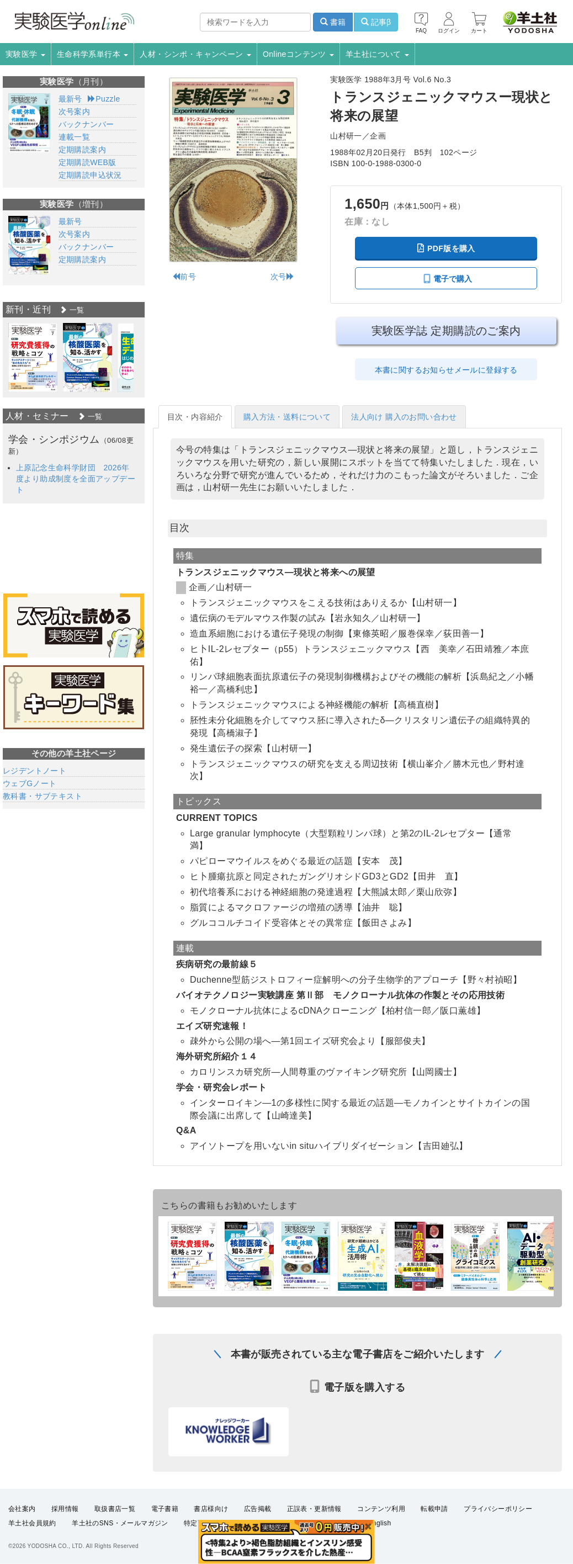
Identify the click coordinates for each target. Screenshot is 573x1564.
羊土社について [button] (377, 54)
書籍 (333, 22)
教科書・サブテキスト (42, 796)
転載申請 (434, 1509)
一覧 (72, 310)
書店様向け (211, 1509)
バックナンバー (86, 124)
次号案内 (75, 111)
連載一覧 (75, 136)
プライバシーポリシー (498, 1509)
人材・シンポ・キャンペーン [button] (195, 54)
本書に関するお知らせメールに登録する (446, 369)
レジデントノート (34, 770)
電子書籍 (165, 1509)
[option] (32, 357)
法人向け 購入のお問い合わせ (404, 416)
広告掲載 (258, 1509)
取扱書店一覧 (114, 1509)
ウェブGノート (30, 783)
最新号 (70, 98)
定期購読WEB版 (87, 162)
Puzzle (104, 98)
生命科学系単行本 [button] (93, 54)
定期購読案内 (82, 149)
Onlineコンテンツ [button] (298, 54)
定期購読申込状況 (90, 175)
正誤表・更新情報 (314, 1509)
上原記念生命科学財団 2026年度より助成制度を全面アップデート (75, 478)
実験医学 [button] (25, 54)
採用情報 (65, 1509)
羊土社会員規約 (32, 1523)
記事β (376, 22)
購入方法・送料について (287, 416)
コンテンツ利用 (381, 1509)
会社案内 (22, 1509)
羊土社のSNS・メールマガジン (120, 1523)
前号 (184, 276)
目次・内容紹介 (195, 416)
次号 (282, 276)
